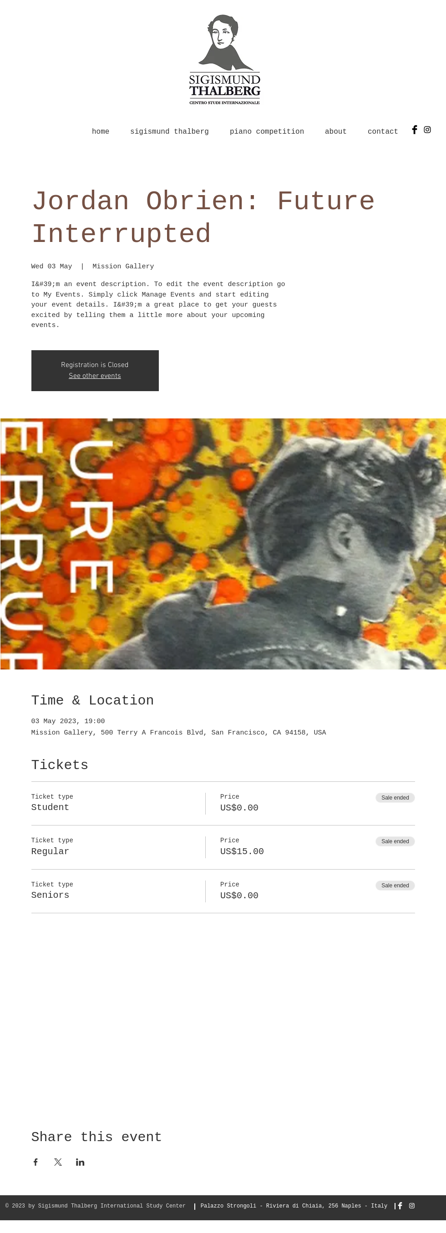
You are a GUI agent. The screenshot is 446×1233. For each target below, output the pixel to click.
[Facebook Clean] (400, 1205)
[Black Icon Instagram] (427, 129)
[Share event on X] (58, 1162)
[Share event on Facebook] (35, 1162)
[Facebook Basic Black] (414, 129)
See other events (95, 376)
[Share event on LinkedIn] (80, 1162)
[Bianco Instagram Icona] (412, 1205)
